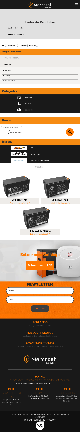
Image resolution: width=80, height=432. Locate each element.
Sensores (7, 64)
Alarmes (23, 45)
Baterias (32, 45)
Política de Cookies (32, 420)
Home (10, 34)
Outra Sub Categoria (11, 58)
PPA (3, 45)
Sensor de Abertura (8, 78)
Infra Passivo (6, 75)
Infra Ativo (6, 73)
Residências (12, 45)
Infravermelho (7, 70)
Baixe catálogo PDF (40, 265)
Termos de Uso (49, 420)
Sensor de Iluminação (9, 80)
